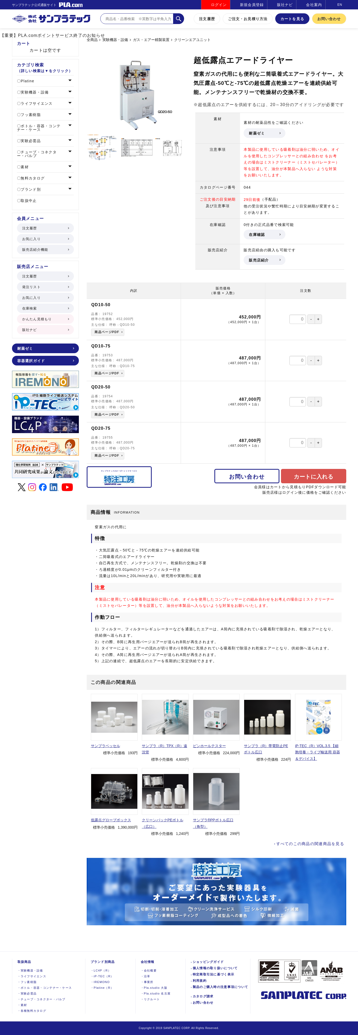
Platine (26, 81)
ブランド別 (30, 189)
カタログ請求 (203, 996)
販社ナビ (285, 5)
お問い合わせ (329, 19)
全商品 (92, 40)
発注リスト (45, 287)
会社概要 (149, 970)
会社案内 (314, 5)
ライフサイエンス (35, 103)
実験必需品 (30, 141)
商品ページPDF (107, 332)
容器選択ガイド (45, 361)
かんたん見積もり (45, 319)
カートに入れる (313, 477)
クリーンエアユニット (192, 40)
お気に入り (45, 239)
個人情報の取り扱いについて (215, 968)
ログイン (219, 5)
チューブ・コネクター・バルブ (37, 154)
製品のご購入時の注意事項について (220, 987)
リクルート (150, 999)
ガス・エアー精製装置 (151, 40)
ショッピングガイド (208, 962)
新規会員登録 (252, 5)
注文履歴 (207, 19)
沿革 (145, 976)
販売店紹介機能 (45, 250)
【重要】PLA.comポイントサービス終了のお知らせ (52, 35)
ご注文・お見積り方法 (247, 19)
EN (339, 5)
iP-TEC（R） (102, 976)
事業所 (147, 982)
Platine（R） (102, 987)
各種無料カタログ (31, 1010)
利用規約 (200, 980)
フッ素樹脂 (30, 115)
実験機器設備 (30, 970)
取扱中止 (28, 201)
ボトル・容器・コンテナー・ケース (39, 128)
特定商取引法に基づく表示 (213, 974)
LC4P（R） (101, 970)
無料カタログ (32, 178)
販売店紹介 (264, 260)
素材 (24, 167)
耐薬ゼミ (264, 133)
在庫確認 (264, 234)
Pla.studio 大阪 (154, 987)
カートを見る (292, 19)
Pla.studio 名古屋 (156, 993)
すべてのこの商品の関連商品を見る (310, 843)
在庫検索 (45, 308)
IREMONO (100, 982)
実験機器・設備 (115, 40)
